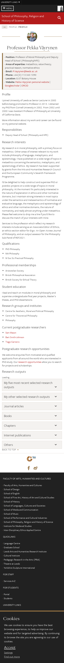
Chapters (10, 425)
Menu (9, 8)
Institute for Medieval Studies (18, 526)
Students (8, 598)
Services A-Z (9, 581)
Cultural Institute (12, 555)
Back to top (9, 449)
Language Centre (12, 543)
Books (8, 416)
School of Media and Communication (21, 509)
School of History (12, 501)
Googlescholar (12, 85)
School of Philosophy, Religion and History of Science (23, 18)
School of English (12, 493)
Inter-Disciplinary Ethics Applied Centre (22, 530)
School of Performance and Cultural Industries (25, 518)
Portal (6, 594)
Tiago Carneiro (12, 341)
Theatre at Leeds (12, 563)
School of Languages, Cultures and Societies (24, 505)
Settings (8, 652)
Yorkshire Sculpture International (19, 567)
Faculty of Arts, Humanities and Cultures (23, 485)
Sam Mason (10, 332)
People (13, 26)
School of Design (11, 489)
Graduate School (11, 547)
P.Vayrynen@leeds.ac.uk (25, 71)
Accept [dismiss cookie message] (10, 647)
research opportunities (29, 362)
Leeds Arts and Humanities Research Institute (25, 551)
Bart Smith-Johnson (14, 337)
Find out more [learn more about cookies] (12, 656)
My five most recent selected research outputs (28, 384)
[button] (59, 18)
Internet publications (17, 435)
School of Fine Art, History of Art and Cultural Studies (29, 497)
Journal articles (14, 406)
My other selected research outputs (27, 396)
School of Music (11, 513)
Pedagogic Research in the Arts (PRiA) (22, 559)
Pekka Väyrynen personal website (32, 82)
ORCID (24, 85)
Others (8, 444)
